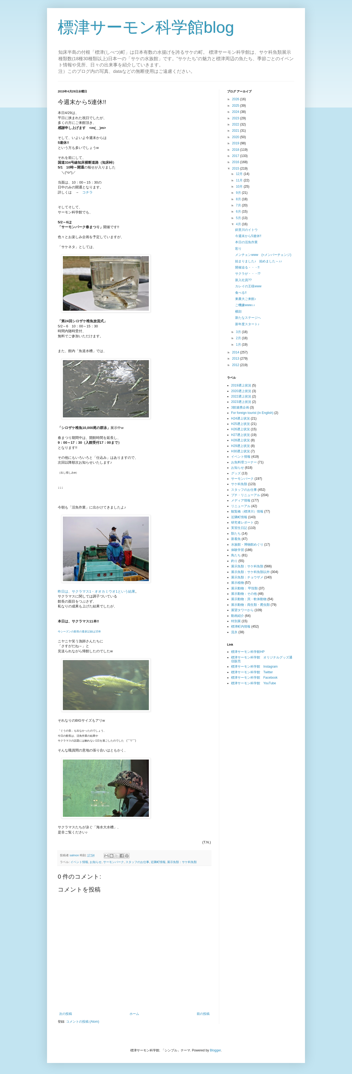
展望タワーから (242, 610)
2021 (236, 131)
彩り (238, 248)
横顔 (238, 311)
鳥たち (236, 555)
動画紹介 (237, 616)
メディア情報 (240, 500)
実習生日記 (239, 528)
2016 (236, 162)
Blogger (215, 1050)
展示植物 (237, 583)
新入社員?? (243, 280)
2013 (236, 358)
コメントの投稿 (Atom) (82, 1021)
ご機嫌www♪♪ (245, 305)
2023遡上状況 (241, 402)
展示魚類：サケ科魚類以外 (250, 572)
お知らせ (96, 862)
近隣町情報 (158, 862)
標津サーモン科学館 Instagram (254, 666)
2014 (236, 352)
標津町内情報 (240, 626)
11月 (240, 180)
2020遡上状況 (241, 391)
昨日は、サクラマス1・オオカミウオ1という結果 (96, 591)
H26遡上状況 (240, 429)
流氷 (234, 632)
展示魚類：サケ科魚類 (182, 862)
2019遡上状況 (241, 385)
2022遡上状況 (241, 396)
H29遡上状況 (240, 446)
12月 (240, 174)
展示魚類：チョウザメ (247, 577)
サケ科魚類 (239, 484)
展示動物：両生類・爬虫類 (250, 605)
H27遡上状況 (240, 435)
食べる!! (241, 293)
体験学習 (237, 550)
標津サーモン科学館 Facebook (254, 677)
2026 (236, 99)
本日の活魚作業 (246, 242)
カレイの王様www (248, 286)
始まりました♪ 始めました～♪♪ (258, 261)
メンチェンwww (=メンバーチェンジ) (263, 255)
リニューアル (240, 506)
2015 (236, 168)
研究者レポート (242, 522)
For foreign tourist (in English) (252, 413)
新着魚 (236, 539)
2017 (236, 156)
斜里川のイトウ (246, 230)
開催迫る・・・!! (247, 267)
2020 (236, 137)
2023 (236, 118)
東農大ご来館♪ (245, 299)
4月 (239, 224)
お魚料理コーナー (244, 462)
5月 (239, 218)
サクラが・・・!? (247, 273)
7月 (239, 205)
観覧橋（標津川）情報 (247, 511)
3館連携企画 (240, 407)
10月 (240, 186)
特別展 (236, 621)
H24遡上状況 (240, 418)
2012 (236, 365)
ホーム (134, 1014)
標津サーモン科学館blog (146, 27)
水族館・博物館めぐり (247, 544)
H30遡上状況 (240, 451)
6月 (239, 211)
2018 (236, 150)
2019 (236, 143)
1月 (239, 344)
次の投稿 (65, 1014)
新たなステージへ (248, 318)
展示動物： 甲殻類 (244, 588)
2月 (239, 338)
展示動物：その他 (244, 594)
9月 (239, 193)
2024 (236, 112)
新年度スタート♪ (247, 324)
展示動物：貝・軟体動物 (249, 599)
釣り (234, 561)
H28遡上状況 (240, 440)
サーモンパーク (113, 862)
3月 (239, 332)
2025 (236, 106)
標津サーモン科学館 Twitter (252, 672)
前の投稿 (203, 1014)
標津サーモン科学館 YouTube (253, 683)
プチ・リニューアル (245, 495)
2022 (236, 124)
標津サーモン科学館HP (248, 652)
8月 (239, 199)
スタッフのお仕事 (137, 862)
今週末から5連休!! (248, 236)
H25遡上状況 (240, 424)
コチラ (87, 192)
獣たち (236, 533)
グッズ (236, 473)
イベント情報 (79, 862)
